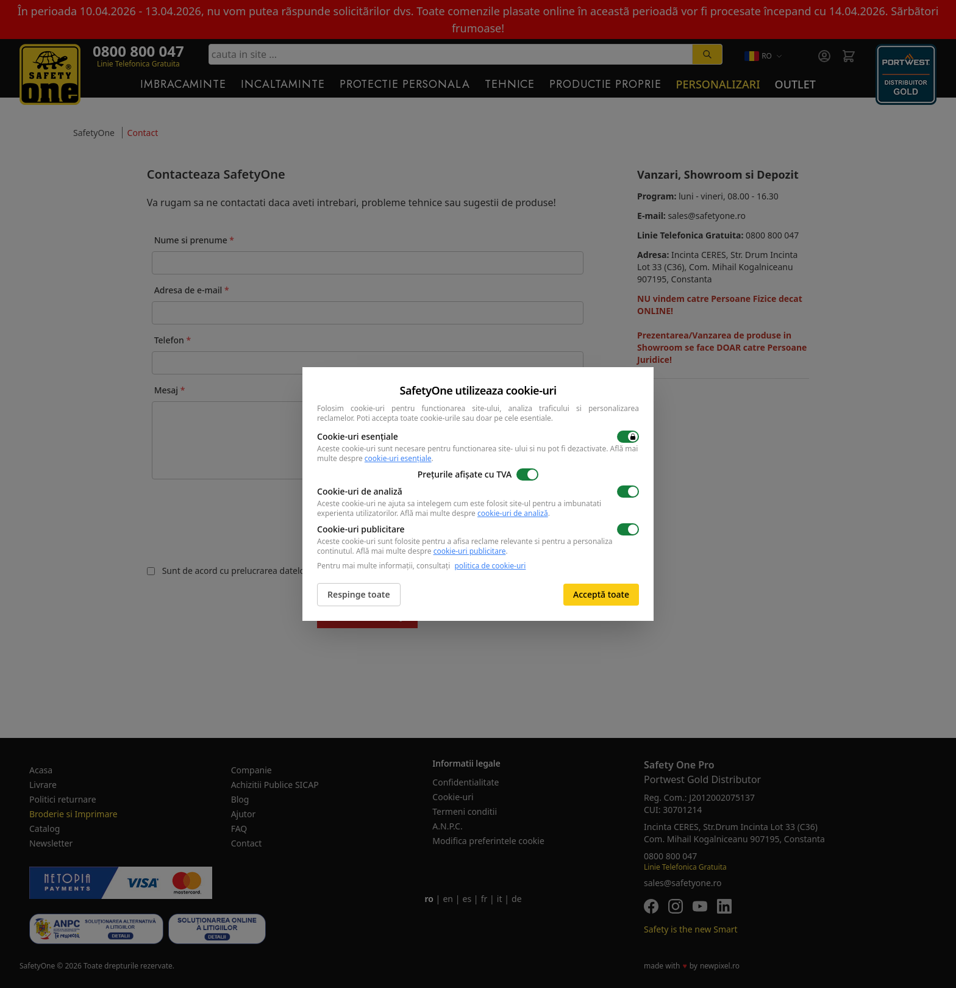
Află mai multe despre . (475, 513)
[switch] (628, 437)
